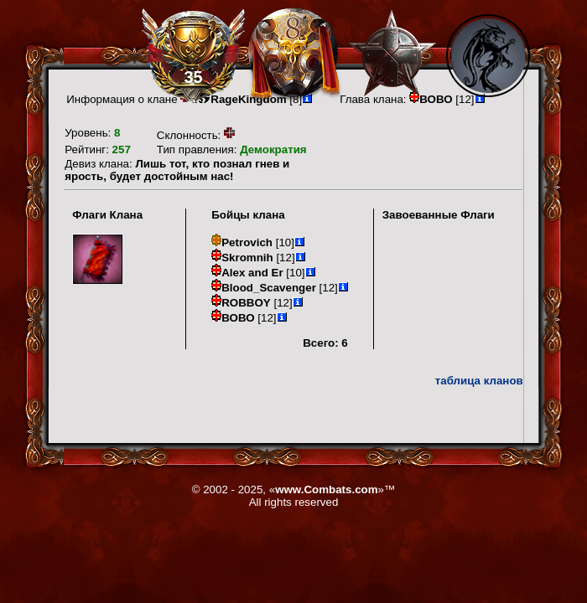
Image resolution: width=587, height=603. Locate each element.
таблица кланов (479, 380)
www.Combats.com (326, 489)
